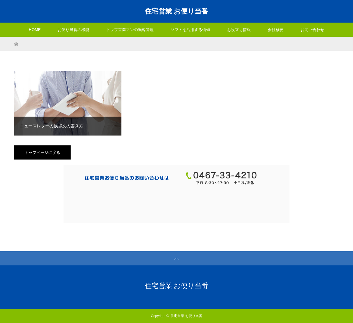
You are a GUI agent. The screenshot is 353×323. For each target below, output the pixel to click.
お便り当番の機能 (73, 29)
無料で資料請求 (126, 203)
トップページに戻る (42, 152)
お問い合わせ (312, 29)
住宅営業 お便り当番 (176, 11)
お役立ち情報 (239, 29)
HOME (35, 29)
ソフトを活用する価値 (190, 29)
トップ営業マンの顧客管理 (130, 29)
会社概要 (276, 29)
